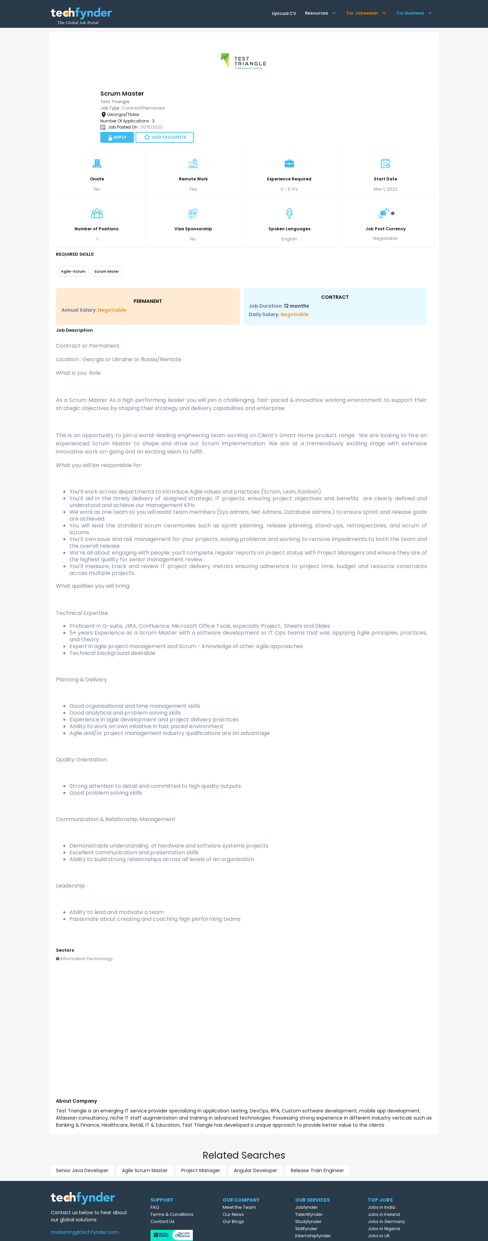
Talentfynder (326, 1161)
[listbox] (241, 219)
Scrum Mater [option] (106, 218)
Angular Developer (255, 1117)
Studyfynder (325, 1168)
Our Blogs (249, 1168)
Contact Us (176, 1168)
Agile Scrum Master (145, 1117)
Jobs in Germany (402, 1168)
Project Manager (200, 1117)
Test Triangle (137, 1231)
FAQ (168, 1154)
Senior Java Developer (82, 1117)
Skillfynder (323, 1175)
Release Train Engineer (317, 1117)
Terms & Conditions (185, 1161)
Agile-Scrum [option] (73, 218)
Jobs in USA (396, 1190)
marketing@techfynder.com (85, 1179)
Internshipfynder (330, 1183)
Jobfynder (323, 1154)
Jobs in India (397, 1154)
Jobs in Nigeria (400, 1175)
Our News (249, 1161)
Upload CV (284, 13)
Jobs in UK (395, 1183)
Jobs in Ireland (400, 1161)
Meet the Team (255, 1154)
